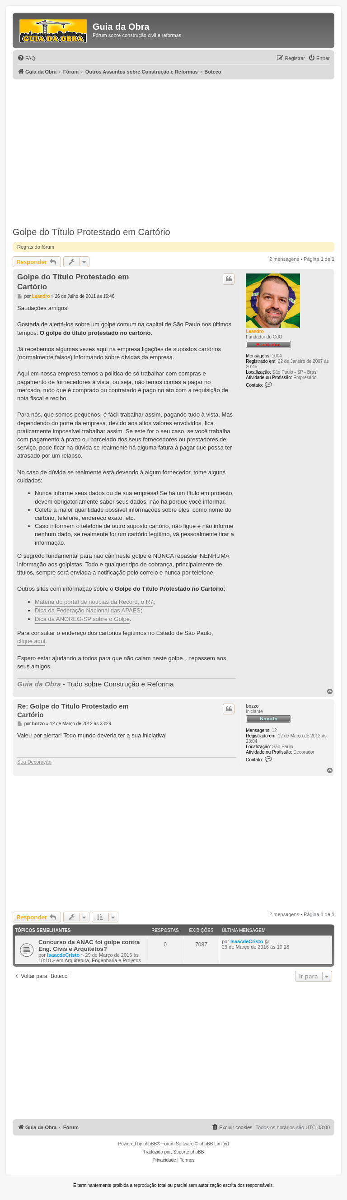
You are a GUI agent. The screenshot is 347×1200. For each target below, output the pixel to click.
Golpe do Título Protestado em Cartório (91, 232)
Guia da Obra (39, 684)
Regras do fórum (35, 247)
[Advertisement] (173, 147)
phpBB (150, 1143)
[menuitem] (26, 58)
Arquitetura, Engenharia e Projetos (103, 960)
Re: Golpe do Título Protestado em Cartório (73, 710)
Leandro (254, 331)
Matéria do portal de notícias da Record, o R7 (94, 601)
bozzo (252, 706)
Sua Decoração (34, 761)
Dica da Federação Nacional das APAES (88, 610)
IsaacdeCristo (63, 955)
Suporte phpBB (189, 1151)
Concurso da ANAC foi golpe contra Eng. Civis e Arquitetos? (89, 945)
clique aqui (31, 641)
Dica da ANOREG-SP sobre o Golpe (82, 619)
